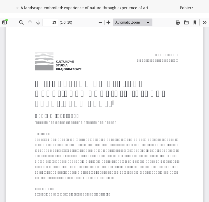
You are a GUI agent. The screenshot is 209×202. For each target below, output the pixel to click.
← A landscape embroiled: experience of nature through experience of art (82, 7)
